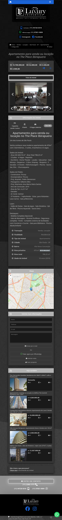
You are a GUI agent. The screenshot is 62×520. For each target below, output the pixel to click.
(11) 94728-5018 (36, 28)
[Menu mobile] (10, 2)
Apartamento (44, 45)
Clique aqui (13, 470)
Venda (19, 45)
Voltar (49, 47)
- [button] (10, 278)
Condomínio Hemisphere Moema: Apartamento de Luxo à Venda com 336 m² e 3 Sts (31, 411)
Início (12, 45)
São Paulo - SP (34, 45)
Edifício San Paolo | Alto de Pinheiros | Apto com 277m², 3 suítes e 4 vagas (31, 446)
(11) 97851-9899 (37, 32)
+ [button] (10, 275)
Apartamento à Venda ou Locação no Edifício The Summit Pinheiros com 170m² (28, 393)
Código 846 (15, 47)
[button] (13, 94)
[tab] (15, 77)
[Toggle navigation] (50, 2)
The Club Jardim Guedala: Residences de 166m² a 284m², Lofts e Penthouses (30, 376)
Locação (25, 45)
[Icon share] (24, 37)
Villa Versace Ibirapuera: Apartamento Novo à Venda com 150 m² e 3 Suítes (31, 428)
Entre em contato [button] (31, 481)
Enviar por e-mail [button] (31, 346)
